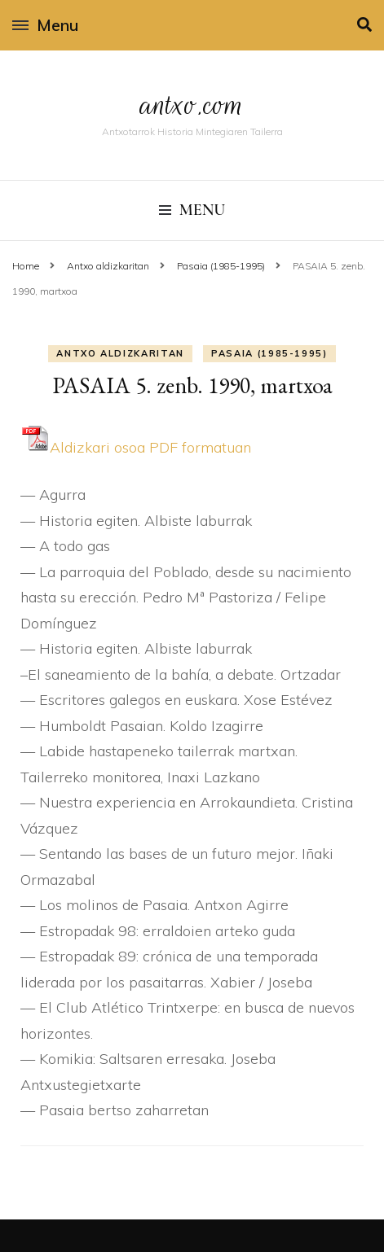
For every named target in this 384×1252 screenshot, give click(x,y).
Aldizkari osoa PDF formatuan (135, 447)
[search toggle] (364, 25)
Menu (45, 25)
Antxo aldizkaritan (120, 353)
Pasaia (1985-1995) (269, 353)
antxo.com (192, 104)
